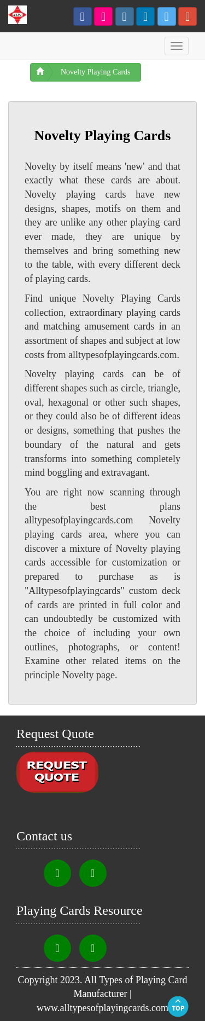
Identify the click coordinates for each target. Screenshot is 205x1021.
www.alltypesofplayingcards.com (102, 1007)
